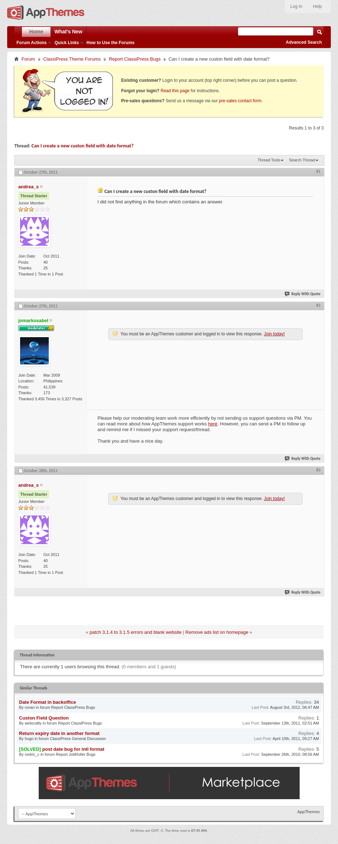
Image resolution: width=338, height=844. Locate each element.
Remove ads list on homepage (216, 632)
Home (36, 31)
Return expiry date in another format (59, 733)
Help (317, 6)
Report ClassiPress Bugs (135, 59)
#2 (318, 305)
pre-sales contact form (240, 100)
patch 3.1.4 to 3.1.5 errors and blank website (136, 632)
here (213, 423)
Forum (28, 59)
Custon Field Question (44, 718)
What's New (68, 31)
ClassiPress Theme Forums (72, 59)
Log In (296, 6)
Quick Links (66, 42)
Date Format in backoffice (47, 702)
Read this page (175, 90)
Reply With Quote (302, 294)
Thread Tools (269, 160)
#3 (318, 469)
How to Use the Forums (110, 42)
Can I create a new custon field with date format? (83, 146)
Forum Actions (31, 42)
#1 (318, 171)
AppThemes (308, 811)
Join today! (274, 333)
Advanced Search (304, 42)
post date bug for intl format (73, 749)
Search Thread (302, 160)
